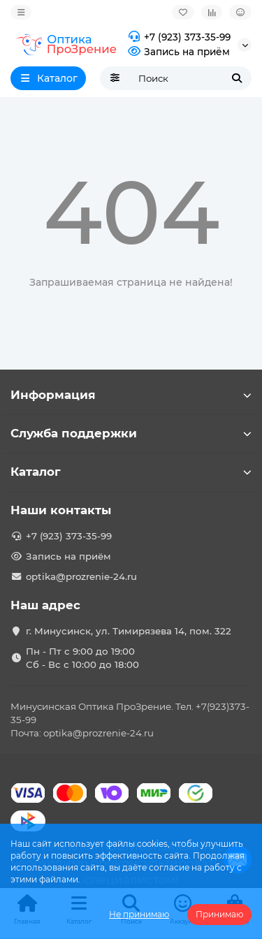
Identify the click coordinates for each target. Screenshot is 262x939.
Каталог (131, 472)
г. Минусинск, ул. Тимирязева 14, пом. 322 (128, 630)
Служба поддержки (131, 433)
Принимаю (219, 914)
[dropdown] (20, 12)
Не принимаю (139, 914)
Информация (131, 395)
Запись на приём (177, 52)
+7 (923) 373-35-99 (177, 37)
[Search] (191, 78)
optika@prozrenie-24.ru (81, 576)
